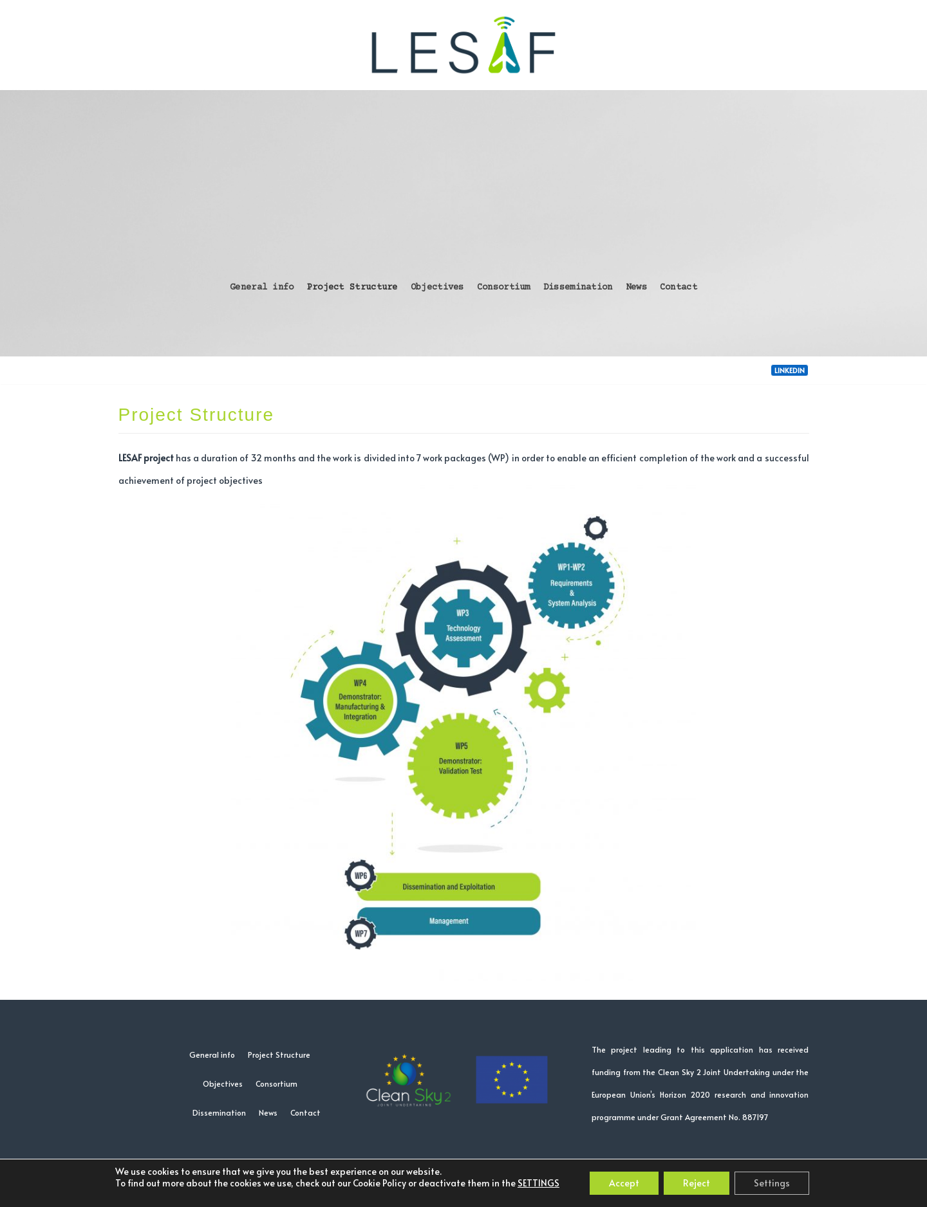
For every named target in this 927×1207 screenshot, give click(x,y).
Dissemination (578, 287)
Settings (772, 1183)
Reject (696, 1183)
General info (262, 287)
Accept (624, 1183)
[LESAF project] (463, 45)
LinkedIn (789, 370)
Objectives (437, 287)
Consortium (503, 287)
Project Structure (352, 287)
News (636, 287)
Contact (678, 287)
